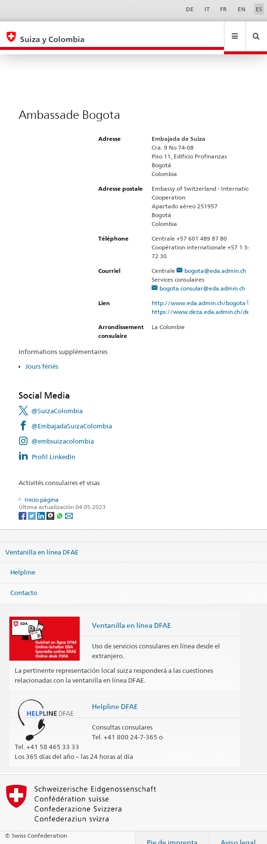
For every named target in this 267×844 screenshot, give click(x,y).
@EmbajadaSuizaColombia (71, 417)
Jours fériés (41, 357)
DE (190, 9)
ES (259, 9)
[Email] (69, 506)
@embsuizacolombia (62, 432)
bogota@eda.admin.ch (215, 261)
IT (207, 9)
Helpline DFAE (115, 697)
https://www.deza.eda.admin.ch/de (205, 302)
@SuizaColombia (57, 401)
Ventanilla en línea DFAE (41, 543)
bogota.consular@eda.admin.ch (202, 279)
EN (241, 9)
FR (223, 9)
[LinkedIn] (41, 506)
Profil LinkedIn (53, 447)
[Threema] (51, 506)
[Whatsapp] (60, 506)
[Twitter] (32, 506)
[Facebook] (23, 506)
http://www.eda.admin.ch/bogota (203, 293)
